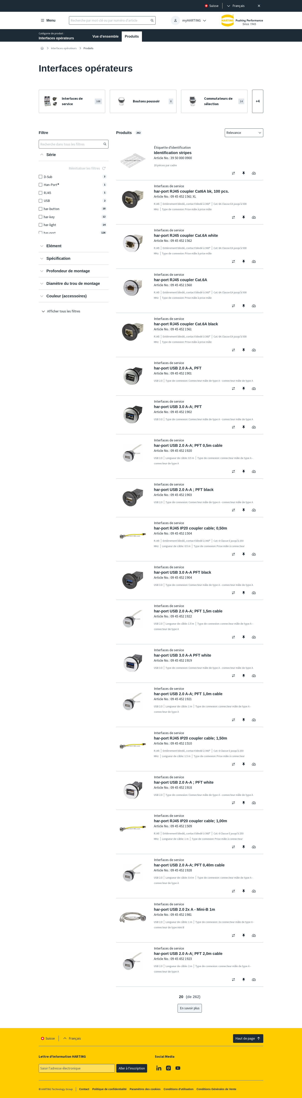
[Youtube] (178, 1068)
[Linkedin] (159, 1068)
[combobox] (241, 133)
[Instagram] (168, 1068)
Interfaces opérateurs (64, 48)
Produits (132, 36)
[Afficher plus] (257, 101)
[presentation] (235, 6)
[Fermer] (259, 6)
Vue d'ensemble (105, 36)
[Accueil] (42, 48)
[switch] (234, 173)
